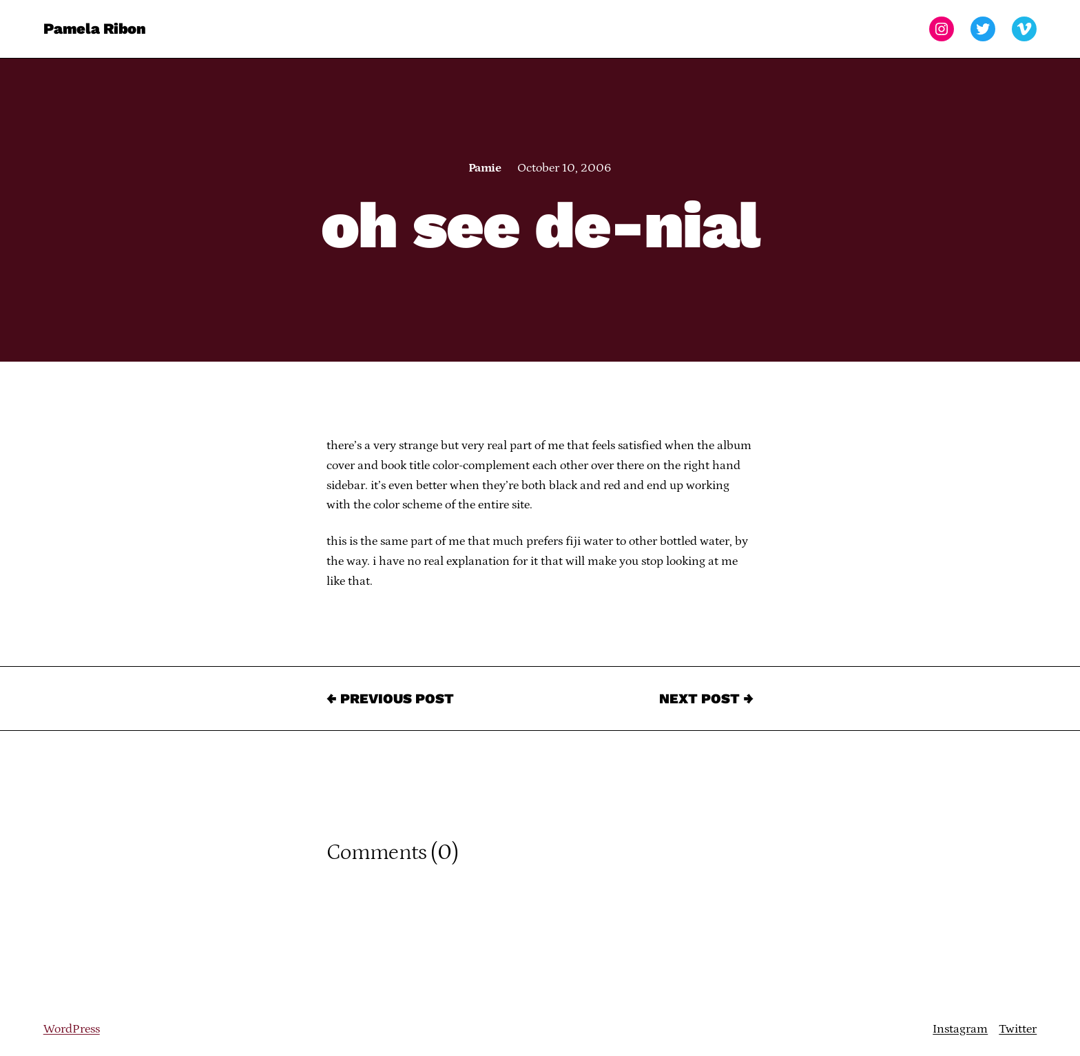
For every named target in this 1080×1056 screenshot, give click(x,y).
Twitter (1018, 1029)
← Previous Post (390, 698)
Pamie (484, 168)
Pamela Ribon (94, 28)
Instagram (960, 1029)
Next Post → (706, 698)
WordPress (71, 1029)
